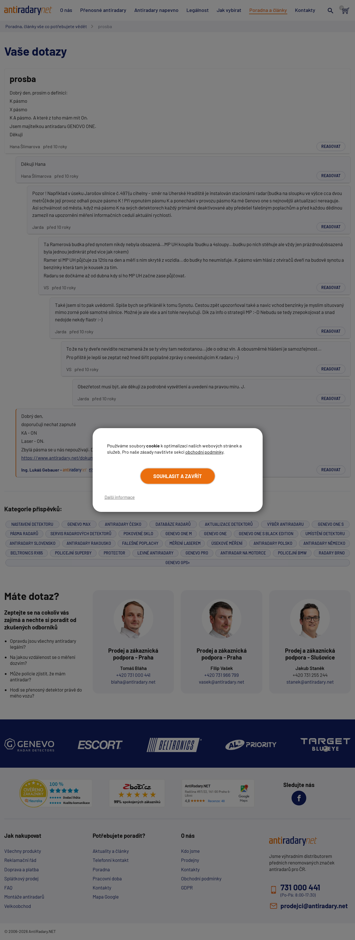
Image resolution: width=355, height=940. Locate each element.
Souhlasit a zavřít (177, 476)
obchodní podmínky (204, 452)
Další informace (120, 497)
